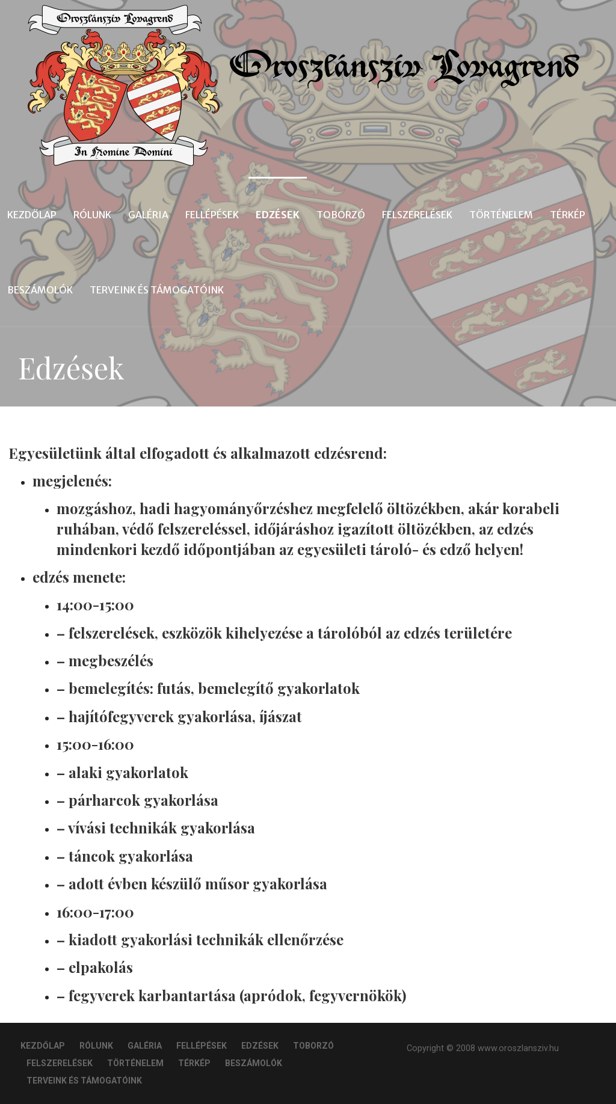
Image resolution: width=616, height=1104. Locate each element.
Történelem (501, 215)
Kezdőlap (32, 215)
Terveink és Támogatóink (157, 290)
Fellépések (212, 215)
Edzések (278, 215)
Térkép (567, 215)
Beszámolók (40, 290)
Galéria (148, 215)
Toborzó (340, 215)
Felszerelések (417, 215)
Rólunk (92, 215)
